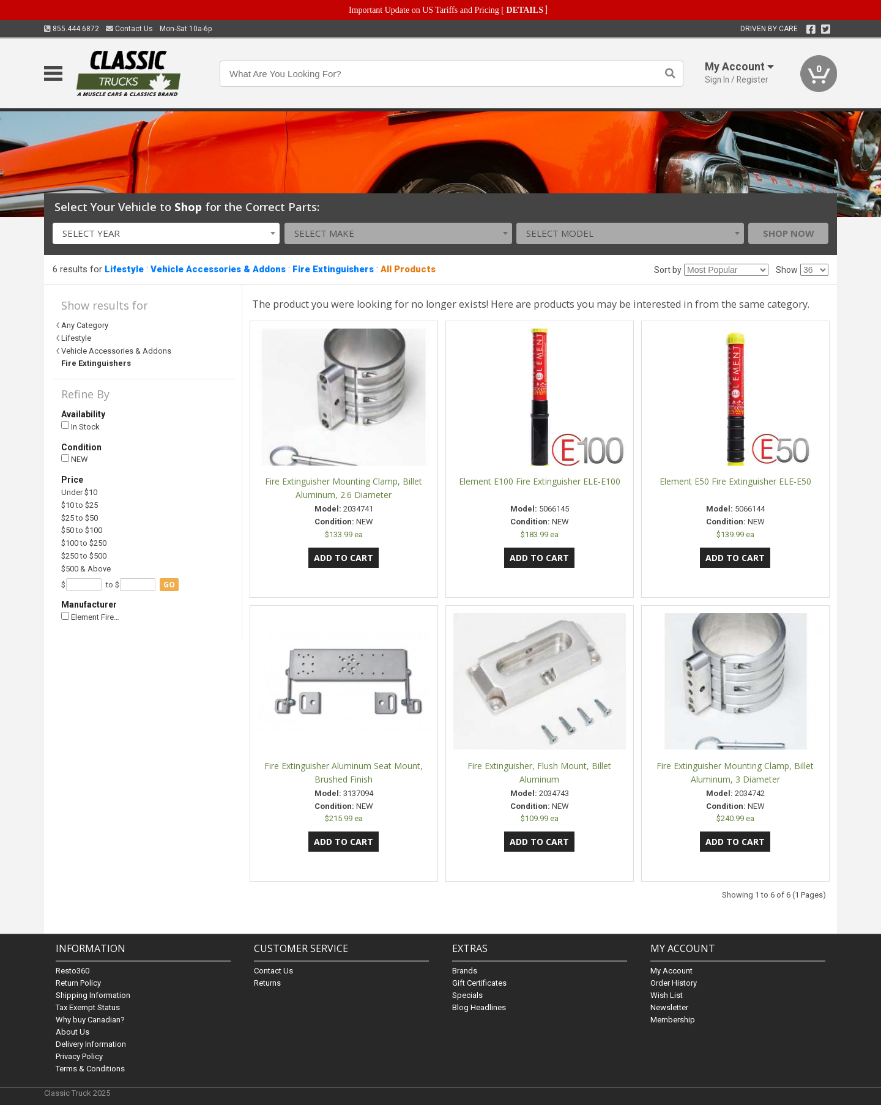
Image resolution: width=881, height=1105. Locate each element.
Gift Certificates (479, 983)
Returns (267, 983)
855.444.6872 (71, 28)
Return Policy (78, 983)
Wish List (666, 995)
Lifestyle (124, 269)
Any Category (84, 325)
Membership (672, 1019)
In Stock (80, 426)
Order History (673, 983)
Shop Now (788, 233)
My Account (671, 970)
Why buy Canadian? (90, 1019)
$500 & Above (86, 568)
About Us (72, 1031)
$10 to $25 (79, 505)
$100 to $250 (83, 543)
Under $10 (79, 492)
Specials (467, 995)
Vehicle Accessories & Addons (218, 269)
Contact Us (129, 28)
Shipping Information (93, 995)
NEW (74, 459)
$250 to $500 (83, 555)
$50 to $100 (81, 530)
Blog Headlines (479, 1007)
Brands (464, 970)
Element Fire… (90, 617)
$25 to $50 (79, 518)
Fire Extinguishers (333, 269)
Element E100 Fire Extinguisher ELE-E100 (539, 481)
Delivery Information (91, 1044)
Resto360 (72, 970)
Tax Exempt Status (88, 1007)
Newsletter (669, 1007)
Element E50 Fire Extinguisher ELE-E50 (735, 481)
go (169, 584)
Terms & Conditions (90, 1068)
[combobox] (166, 233)
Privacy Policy (79, 1056)
